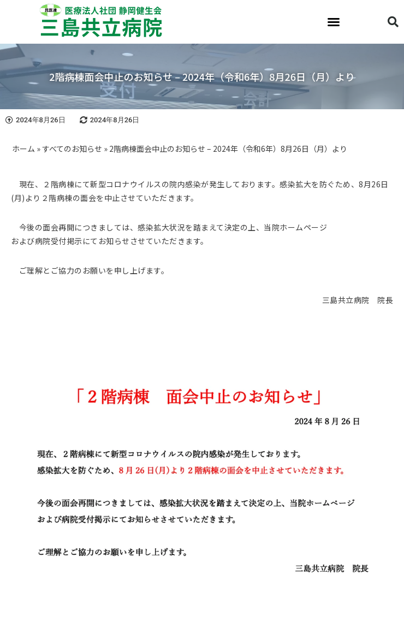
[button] (333, 22)
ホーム (23, 148)
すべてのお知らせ (72, 148)
